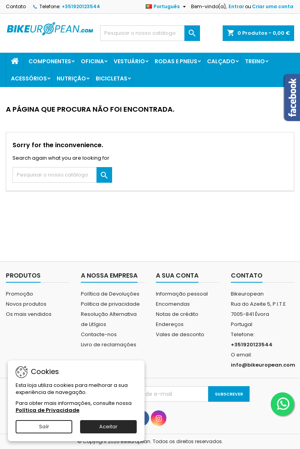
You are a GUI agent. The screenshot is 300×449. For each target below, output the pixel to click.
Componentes (50, 61)
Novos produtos (26, 304)
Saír (44, 426)
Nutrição (71, 78)
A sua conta (177, 275)
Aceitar (108, 426)
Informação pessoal (182, 294)
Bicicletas (111, 78)
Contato (16, 6)
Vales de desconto (180, 334)
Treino (255, 61)
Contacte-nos (99, 334)
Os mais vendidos (29, 314)
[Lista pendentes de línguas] (167, 6)
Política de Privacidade (47, 410)
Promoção (19, 294)
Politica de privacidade (110, 304)
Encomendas (173, 304)
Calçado (221, 61)
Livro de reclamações (108, 344)
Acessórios (29, 78)
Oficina (92, 61)
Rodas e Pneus (176, 61)
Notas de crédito (177, 314)
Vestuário (129, 61)
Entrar (236, 6)
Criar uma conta (272, 6)
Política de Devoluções (110, 294)
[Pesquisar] (150, 33)
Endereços (170, 324)
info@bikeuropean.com (263, 365)
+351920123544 (81, 6)
